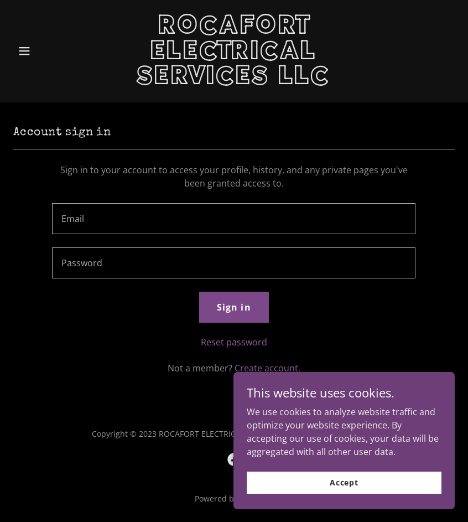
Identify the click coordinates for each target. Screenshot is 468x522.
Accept (344, 482)
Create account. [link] (267, 368)
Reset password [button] (234, 342)
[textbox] (233, 218)
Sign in (234, 307)
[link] (234, 81)
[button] (46, 51)
